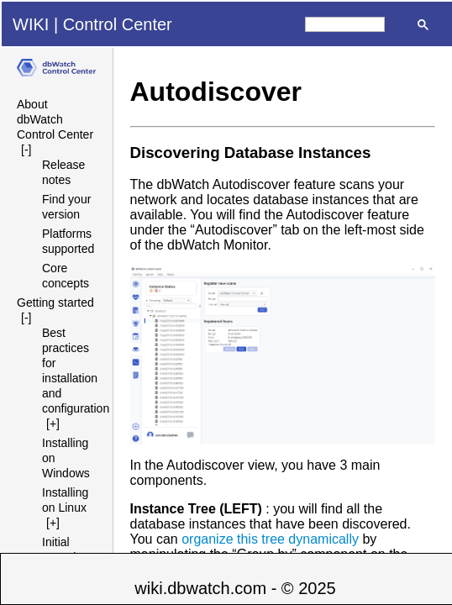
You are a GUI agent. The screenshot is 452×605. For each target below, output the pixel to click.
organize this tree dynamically (270, 539)
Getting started (55, 302)
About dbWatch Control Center (55, 119)
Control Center (117, 24)
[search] (345, 24)
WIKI (31, 24)
